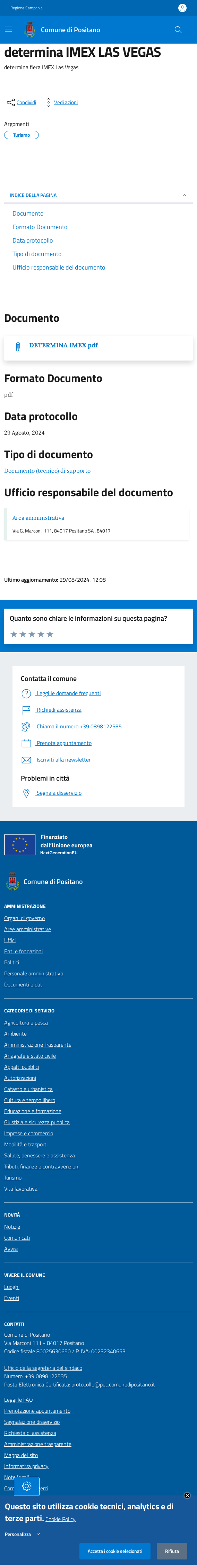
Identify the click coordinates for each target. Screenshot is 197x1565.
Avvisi (11, 1249)
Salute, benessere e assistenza (39, 1155)
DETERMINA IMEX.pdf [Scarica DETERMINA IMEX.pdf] (63, 345)
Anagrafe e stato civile (30, 1056)
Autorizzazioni (20, 1078)
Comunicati (17, 1238)
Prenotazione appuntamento (37, 1411)
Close (187, 1500)
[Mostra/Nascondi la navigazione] (8, 29)
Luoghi (11, 1287)
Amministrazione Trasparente (37, 1044)
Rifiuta (172, 1555)
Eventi (11, 1298)
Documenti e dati (23, 984)
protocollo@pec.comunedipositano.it (113, 1384)
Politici (11, 962)
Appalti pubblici (21, 1067)
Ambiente (15, 1033)
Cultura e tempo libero (29, 1100)
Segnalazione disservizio (32, 1422)
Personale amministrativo (33, 973)
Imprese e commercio (28, 1133)
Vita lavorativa (20, 1188)
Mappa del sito (21, 1455)
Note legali (16, 1477)
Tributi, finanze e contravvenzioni (41, 1166)
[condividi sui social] (20, 102)
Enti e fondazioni (23, 951)
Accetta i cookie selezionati (115, 1555)
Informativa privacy (26, 1466)
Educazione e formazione (32, 1111)
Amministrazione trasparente (37, 1444)
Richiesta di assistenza (30, 1433)
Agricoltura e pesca (26, 1022)
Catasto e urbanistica (28, 1089)
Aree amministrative (27, 929)
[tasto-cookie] (27, 1490)
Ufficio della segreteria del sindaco (43, 1368)
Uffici (10, 940)
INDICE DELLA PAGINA (98, 195)
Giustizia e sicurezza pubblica (37, 1122)
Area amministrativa (38, 517)
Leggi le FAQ (18, 1399)
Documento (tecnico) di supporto (47, 470)
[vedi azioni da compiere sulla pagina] (60, 102)
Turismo (13, 1177)
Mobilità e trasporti (26, 1144)
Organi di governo (24, 918)
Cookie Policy (60, 1523)
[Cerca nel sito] (178, 29)
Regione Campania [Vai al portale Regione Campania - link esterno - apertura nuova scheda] (26, 8)
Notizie (12, 1226)
